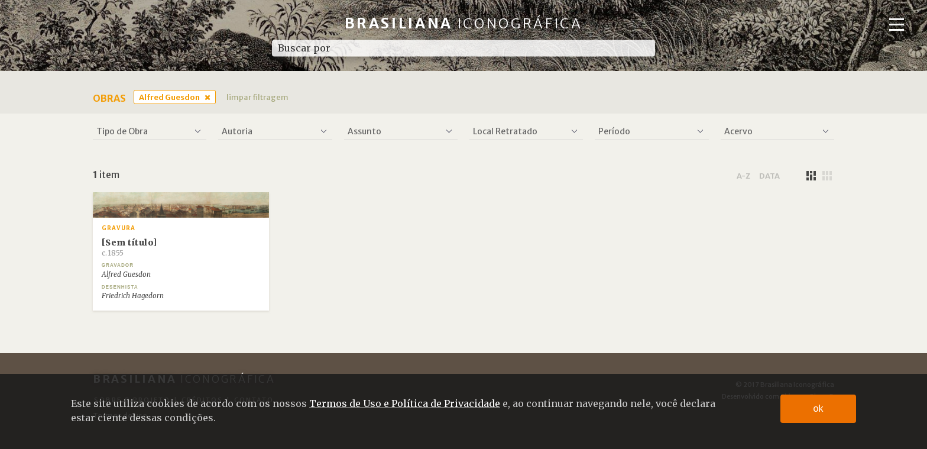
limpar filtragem (257, 97)
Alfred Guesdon (169, 97)
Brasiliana (464, 23)
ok (818, 408)
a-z (743, 175)
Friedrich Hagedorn (133, 296)
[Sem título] (129, 247)
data (769, 175)
